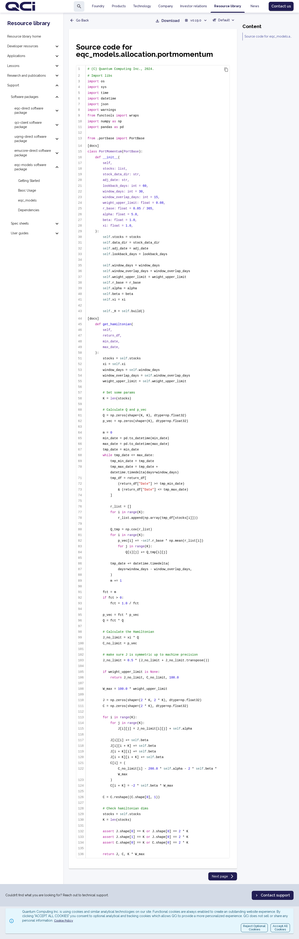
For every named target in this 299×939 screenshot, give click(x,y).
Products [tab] (119, 6)
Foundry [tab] (98, 6)
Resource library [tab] (227, 6)
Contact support (272, 895)
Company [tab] (165, 6)
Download (167, 21)
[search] (79, 6)
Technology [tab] (142, 6)
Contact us (281, 6)
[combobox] (223, 21)
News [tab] (255, 6)
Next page (223, 876)
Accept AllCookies (280, 927)
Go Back (79, 20)
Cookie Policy (63, 920)
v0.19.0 (196, 20)
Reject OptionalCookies (254, 927)
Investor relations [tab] (193, 6)
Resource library (28, 23)
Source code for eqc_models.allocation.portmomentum (268, 36)
